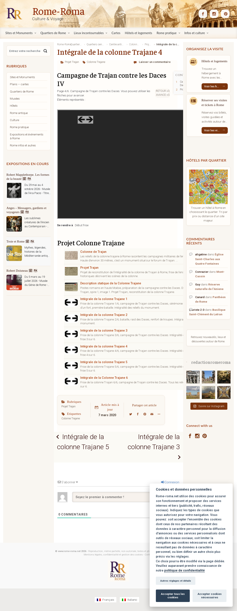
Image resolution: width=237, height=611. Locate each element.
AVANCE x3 (162, 94)
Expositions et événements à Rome (26, 136)
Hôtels (14, 105)
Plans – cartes (19, 84)
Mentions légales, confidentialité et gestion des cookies (113, 555)
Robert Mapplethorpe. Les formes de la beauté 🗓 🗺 (27, 176)
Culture (14, 120)
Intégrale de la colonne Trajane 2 (103, 315)
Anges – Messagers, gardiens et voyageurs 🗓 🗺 (26, 210)
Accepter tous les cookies (173, 595)
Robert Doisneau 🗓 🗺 (22, 270)
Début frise (81, 225)
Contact (149, 555)
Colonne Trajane (96, 62)
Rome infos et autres (23, 145)
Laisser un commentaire (155, 62)
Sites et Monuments (22, 77)
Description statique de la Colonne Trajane (110, 283)
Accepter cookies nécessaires (210, 595)
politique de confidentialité (184, 570)
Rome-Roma (58, 10)
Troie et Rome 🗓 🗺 (20, 241)
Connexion (170, 482)
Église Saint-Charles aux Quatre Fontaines (209, 259)
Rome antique (19, 113)
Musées (15, 98)
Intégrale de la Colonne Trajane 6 (104, 378)
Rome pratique (19, 127)
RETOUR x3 (162, 90)
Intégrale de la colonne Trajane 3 (103, 330)
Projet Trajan (72, 62)
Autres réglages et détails (175, 580)
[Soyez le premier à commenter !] (125, 497)
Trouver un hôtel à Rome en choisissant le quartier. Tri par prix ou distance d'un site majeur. (208, 214)
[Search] (45, 50)
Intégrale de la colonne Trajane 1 (103, 299)
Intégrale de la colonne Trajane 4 (103, 346)
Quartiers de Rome (22, 91)
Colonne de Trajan (93, 252)
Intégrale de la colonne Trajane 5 (103, 362)
